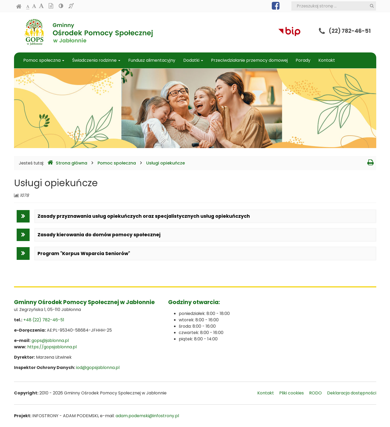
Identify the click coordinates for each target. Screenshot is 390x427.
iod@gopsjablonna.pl (98, 367)
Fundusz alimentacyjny (151, 60)
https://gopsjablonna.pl (52, 347)
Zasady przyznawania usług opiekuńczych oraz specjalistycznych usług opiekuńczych (144, 216)
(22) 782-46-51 (350, 31)
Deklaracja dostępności (351, 393)
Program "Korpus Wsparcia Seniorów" (84, 253)
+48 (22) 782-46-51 (43, 320)
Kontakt (326, 60)
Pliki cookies (291, 393)
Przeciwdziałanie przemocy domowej (249, 60)
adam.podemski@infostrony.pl (147, 416)
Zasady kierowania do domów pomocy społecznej (99, 235)
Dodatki (193, 60)
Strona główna (67, 162)
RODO (315, 393)
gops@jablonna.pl (50, 340)
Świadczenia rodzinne (96, 60)
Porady (303, 60)
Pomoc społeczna (43, 60)
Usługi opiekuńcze (165, 163)
